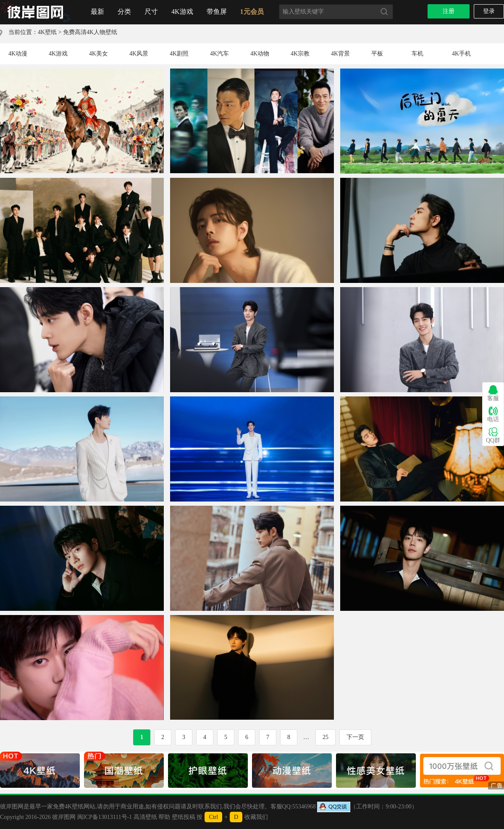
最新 (97, 11)
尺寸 (151, 11)
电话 (493, 414)
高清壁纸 (145, 817)
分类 (124, 11)
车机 (417, 53)
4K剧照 (179, 53)
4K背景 (340, 53)
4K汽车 (219, 53)
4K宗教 (300, 53)
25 (325, 737)
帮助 (164, 817)
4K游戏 (182, 11)
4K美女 (98, 53)
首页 (35, 12)
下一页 (355, 737)
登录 (489, 11)
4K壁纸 (47, 32)
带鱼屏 (217, 11)
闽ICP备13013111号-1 (104, 817)
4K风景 (138, 53)
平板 (377, 53)
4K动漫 (17, 53)
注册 (448, 11)
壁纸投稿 (183, 817)
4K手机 (461, 53)
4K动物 (259, 53)
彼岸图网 (64, 817)
